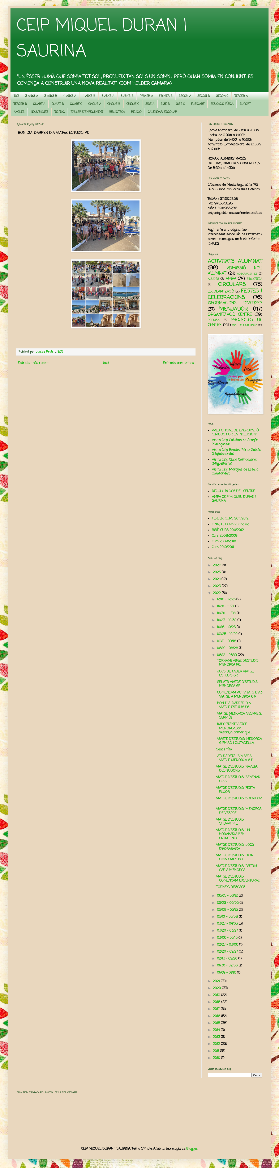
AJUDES (213, 279)
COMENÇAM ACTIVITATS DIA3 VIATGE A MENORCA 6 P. (239, 694)
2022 (217, 593)
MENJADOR (233, 309)
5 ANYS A (108, 96)
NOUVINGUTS (39, 112)
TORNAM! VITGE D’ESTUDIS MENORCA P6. (237, 662)
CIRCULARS (232, 285)
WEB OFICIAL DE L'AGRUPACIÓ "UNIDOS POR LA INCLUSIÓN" (235, 432)
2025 (217, 572)
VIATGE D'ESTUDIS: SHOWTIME (230, 821)
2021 (217, 981)
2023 (217, 586)
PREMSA (213, 320)
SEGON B (203, 96)
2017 (217, 1009)
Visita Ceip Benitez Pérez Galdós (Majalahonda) (236, 452)
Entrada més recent (33, 363)
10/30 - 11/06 (227, 613)
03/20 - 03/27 (228, 930)
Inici (106, 363)
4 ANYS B (88, 96)
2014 (217, 1030)
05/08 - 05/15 (228, 909)
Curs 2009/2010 (224, 541)
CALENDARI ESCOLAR (162, 112)
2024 (217, 579)
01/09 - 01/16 (227, 972)
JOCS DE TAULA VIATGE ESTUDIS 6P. (235, 673)
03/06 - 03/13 (228, 937)
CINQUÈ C (132, 104)
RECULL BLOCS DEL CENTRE (233, 491)
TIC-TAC (60, 112)
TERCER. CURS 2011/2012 (230, 518)
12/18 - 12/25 (226, 599)
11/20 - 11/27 (226, 606)
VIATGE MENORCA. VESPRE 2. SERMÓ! (239, 715)
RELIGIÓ (136, 112)
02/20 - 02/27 (228, 951)
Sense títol (224, 749)
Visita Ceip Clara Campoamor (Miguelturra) (234, 461)
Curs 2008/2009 (224, 535)
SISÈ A (149, 104)
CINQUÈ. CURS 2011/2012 (230, 524)
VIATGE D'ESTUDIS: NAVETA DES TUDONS (236, 768)
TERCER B (20, 104)
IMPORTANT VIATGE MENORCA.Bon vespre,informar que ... (234, 728)
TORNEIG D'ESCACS (230, 887)
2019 (217, 995)
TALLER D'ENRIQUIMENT (87, 112)
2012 (217, 1044)
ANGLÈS (19, 112)
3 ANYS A (31, 96)
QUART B (58, 104)
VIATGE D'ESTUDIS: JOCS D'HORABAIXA (235, 847)
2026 (217, 565)
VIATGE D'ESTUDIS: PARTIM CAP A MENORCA (236, 868)
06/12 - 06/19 (227, 655)
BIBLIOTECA (117, 112)
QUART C (76, 104)
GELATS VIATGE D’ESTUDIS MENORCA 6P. (237, 684)
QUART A (39, 104)
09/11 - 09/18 (227, 641)
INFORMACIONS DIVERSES (235, 303)
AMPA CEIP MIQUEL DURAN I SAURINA (234, 499)
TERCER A (241, 96)
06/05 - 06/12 (228, 895)
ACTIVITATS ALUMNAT (235, 261)
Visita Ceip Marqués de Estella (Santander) (235, 471)
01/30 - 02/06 (228, 965)
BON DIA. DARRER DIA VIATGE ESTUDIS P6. (233, 705)
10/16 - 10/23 (227, 627)
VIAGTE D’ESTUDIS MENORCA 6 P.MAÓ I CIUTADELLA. (239, 741)
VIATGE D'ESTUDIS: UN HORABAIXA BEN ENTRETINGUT (233, 834)
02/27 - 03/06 (228, 944)
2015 (217, 1023)
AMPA (231, 279)
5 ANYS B (127, 96)
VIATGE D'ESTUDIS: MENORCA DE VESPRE (238, 811)
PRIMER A (146, 96)
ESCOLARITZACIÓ (221, 291)
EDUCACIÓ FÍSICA (222, 104)
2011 (216, 1051)
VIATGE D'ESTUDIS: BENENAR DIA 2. (238, 779)
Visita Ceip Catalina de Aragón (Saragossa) (235, 442)
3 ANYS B (50, 96)
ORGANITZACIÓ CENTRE (230, 315)
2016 (217, 1016)
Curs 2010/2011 (223, 547)
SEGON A (185, 96)
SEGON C (222, 96)
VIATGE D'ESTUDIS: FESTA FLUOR (235, 790)
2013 (217, 1037)
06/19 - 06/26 (228, 648)
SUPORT (245, 104)
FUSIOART (197, 104)
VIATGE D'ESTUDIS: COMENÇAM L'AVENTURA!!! (238, 878)
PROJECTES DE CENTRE (235, 322)
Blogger (191, 1148)
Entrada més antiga (178, 363)
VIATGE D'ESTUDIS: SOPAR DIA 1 (239, 800)
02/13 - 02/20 (227, 958)
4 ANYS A (69, 96)
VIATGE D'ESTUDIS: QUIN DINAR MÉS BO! (234, 857)
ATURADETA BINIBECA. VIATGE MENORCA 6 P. (234, 758)
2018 (217, 1002)
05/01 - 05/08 (228, 916)
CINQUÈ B (113, 104)
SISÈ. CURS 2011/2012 (228, 530)
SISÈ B (165, 104)
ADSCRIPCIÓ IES (247, 274)
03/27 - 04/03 (228, 923)
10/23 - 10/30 (227, 620)
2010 (217, 1058)
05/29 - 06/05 (228, 903)
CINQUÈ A (94, 104)
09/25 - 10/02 (228, 634)
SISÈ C (180, 104)
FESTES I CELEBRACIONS (235, 294)
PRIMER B (165, 96)
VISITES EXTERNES (244, 325)
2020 (217, 988)
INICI (16, 96)
